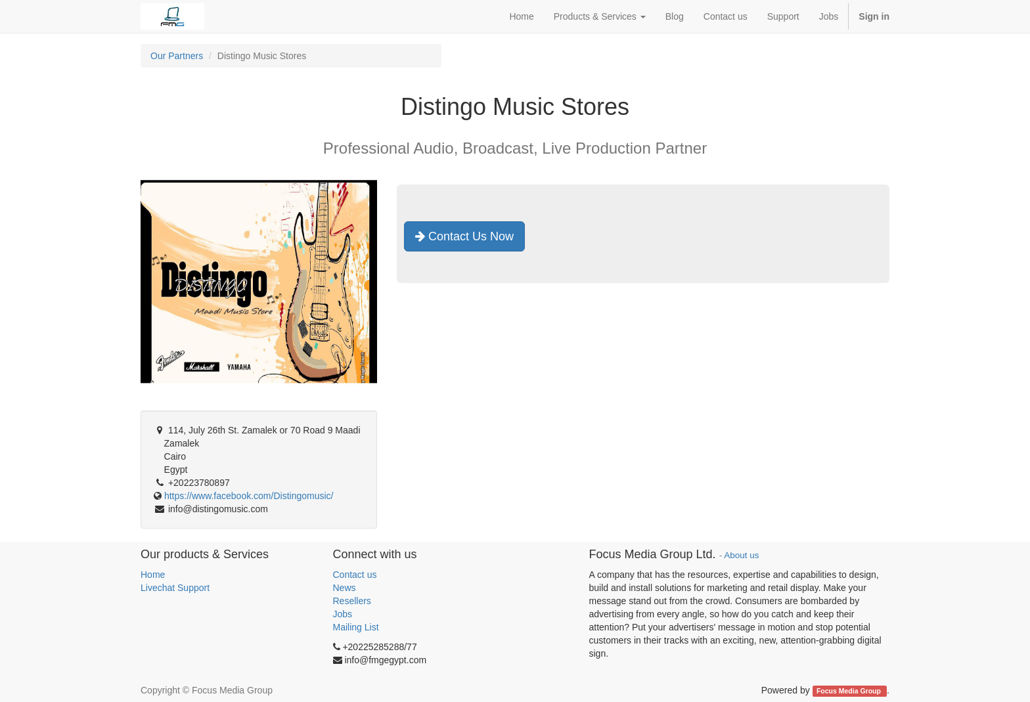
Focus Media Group (850, 691)
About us (741, 555)
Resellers (352, 601)
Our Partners (176, 56)
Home (153, 574)
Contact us (355, 574)
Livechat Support (175, 587)
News (344, 587)
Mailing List (356, 627)
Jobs (343, 614)
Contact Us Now (464, 236)
